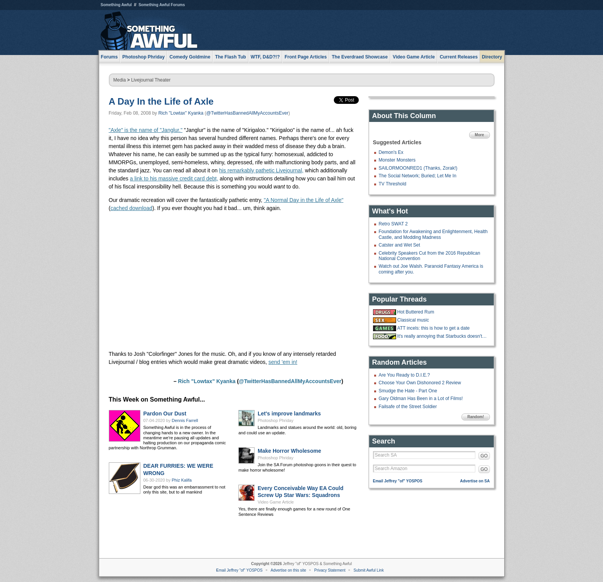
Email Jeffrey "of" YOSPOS (398, 481)
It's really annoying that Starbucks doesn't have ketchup (442, 336)
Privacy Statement (329, 570)
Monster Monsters (397, 160)
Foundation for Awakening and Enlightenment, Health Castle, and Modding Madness (433, 234)
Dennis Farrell (185, 420)
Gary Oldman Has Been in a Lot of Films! (421, 398)
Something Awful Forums (161, 5)
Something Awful (116, 5)
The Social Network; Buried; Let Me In (417, 175)
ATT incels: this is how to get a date (433, 328)
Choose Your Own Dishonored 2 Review (420, 382)
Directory (492, 57)
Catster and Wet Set (399, 245)
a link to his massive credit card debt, (174, 178)
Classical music (413, 320)
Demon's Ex (391, 152)
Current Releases (459, 57)
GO (484, 456)
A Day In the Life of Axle (161, 101)
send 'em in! (282, 362)
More (479, 135)
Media (119, 80)
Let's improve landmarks (289, 413)
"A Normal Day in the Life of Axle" (303, 200)
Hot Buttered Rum (415, 312)
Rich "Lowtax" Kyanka (180, 113)
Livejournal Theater (151, 80)
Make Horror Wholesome (289, 451)
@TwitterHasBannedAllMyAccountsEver (247, 113)
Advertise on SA (475, 481)
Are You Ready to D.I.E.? (404, 375)
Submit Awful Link (368, 570)
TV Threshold (392, 184)
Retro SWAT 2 (393, 224)
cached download (131, 208)
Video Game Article (276, 502)
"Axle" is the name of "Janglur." (146, 130)
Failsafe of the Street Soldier (408, 406)
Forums (109, 57)
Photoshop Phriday (275, 420)
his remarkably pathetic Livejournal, (261, 170)
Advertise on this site (288, 570)
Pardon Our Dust (165, 413)
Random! (475, 417)
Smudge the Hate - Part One (408, 391)
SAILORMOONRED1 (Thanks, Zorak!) (418, 168)
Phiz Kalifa (182, 480)
